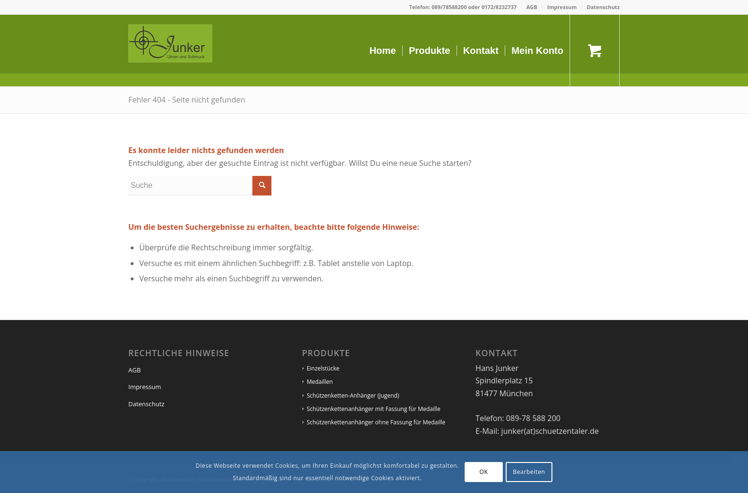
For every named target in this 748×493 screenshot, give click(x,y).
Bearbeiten (529, 472)
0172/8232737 (499, 6)
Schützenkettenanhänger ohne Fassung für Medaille (376, 422)
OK (483, 472)
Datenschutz (603, 6)
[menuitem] (531, 7)
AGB (531, 6)
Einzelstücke (323, 368)
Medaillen (320, 382)
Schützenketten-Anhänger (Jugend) (353, 395)
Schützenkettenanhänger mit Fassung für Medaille (373, 409)
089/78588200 (449, 6)
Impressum (562, 6)
